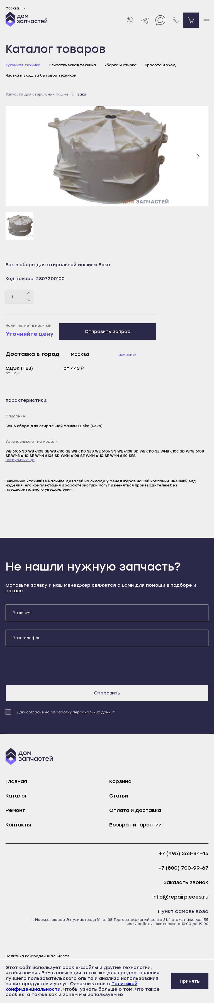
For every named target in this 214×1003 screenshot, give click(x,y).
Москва (16, 8)
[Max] (160, 20)
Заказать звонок (186, 882)
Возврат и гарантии (135, 825)
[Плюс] (28, 293)
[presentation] (48, 665)
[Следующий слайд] (198, 156)
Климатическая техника (72, 65)
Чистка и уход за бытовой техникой (41, 75)
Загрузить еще (20, 460)
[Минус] (28, 300)
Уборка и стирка (120, 65)
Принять (190, 981)
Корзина (120, 781)
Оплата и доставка (135, 810)
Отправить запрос (107, 331)
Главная (16, 781)
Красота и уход (160, 65)
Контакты (18, 825)
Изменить (128, 355)
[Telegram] (145, 20)
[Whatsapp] (129, 20)
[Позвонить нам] (175, 20)
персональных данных (94, 712)
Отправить (107, 693)
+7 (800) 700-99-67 (183, 868)
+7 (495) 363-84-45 (183, 854)
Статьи (118, 796)
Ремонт (15, 810)
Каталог (16, 796)
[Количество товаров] (19, 297)
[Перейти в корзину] (191, 20)
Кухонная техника (23, 65)
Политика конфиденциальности (37, 956)
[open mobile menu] (206, 20)
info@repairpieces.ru (180, 897)
